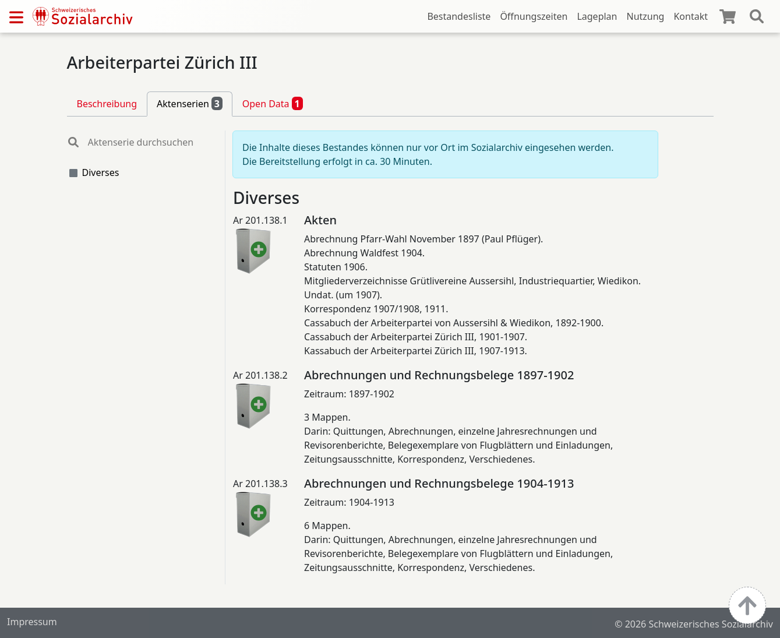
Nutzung (645, 16)
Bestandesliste (458, 16)
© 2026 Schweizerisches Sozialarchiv (694, 624)
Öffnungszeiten (533, 16)
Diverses (100, 172)
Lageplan (597, 16)
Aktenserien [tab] (190, 103)
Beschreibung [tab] (107, 103)
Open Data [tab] (272, 103)
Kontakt (690, 16)
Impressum (32, 621)
